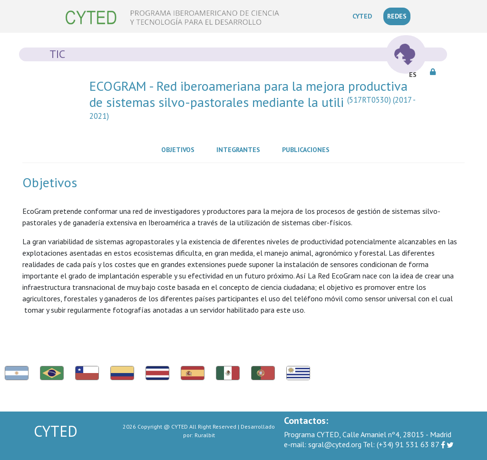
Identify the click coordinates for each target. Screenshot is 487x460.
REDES (397, 16)
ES (413, 74)
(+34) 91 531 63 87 (401, 444)
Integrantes (240, 149)
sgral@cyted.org (322, 444)
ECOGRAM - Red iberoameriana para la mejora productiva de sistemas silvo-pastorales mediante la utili (252, 101)
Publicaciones (307, 149)
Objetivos (179, 149)
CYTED (364, 15)
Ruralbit (205, 435)
